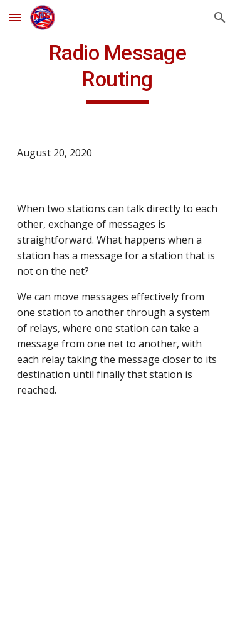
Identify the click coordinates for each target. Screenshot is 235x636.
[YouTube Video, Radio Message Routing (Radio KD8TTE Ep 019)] (118, 495)
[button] (15, 17)
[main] (118, 72)
